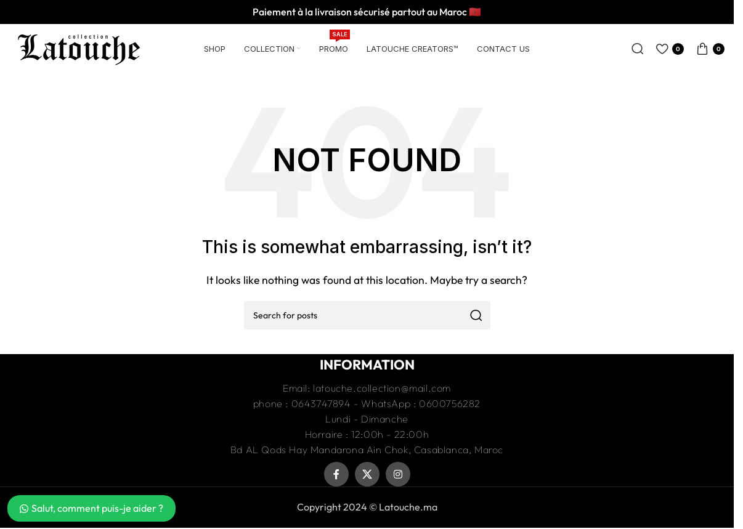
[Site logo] (78, 47)
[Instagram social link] (398, 474)
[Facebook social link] (336, 474)
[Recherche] (637, 48)
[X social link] (367, 474)
